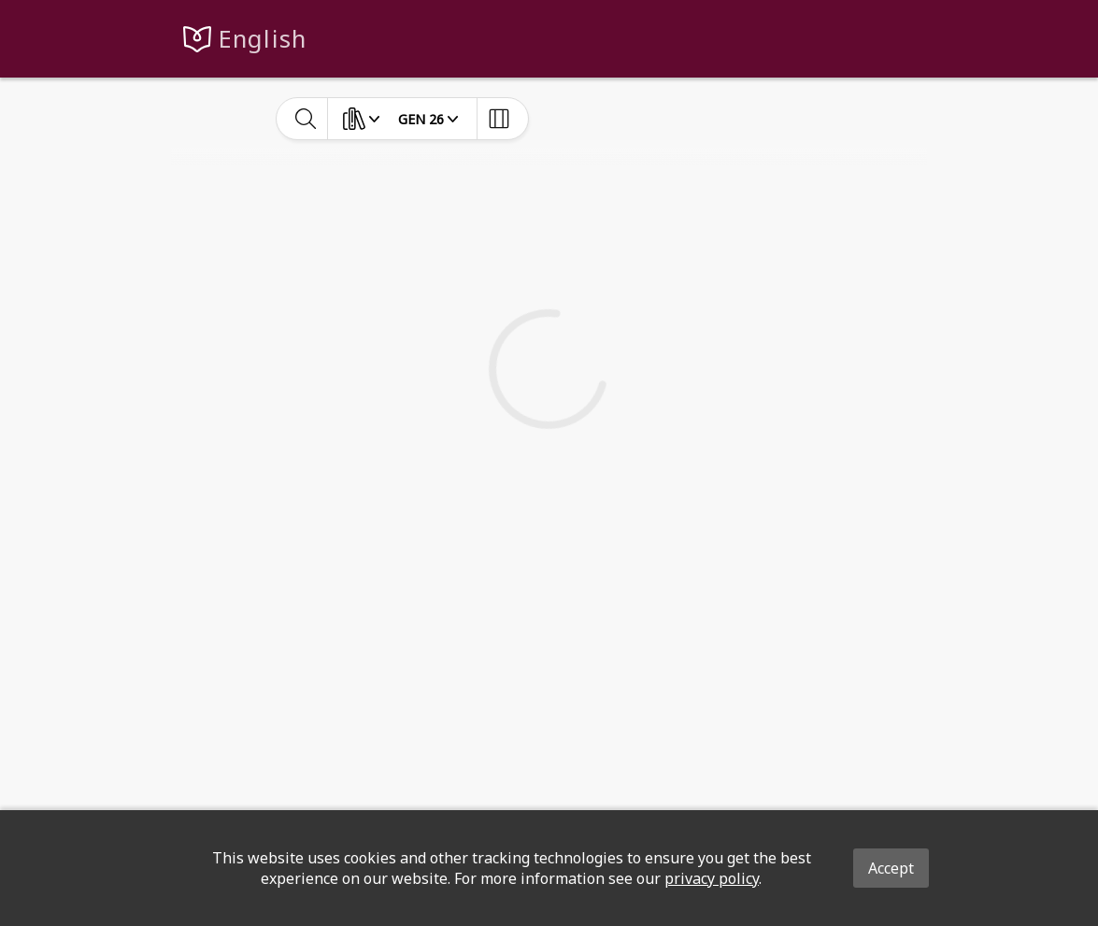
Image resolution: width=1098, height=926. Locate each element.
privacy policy (711, 878)
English (263, 38)
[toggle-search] (306, 118)
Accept (891, 868)
